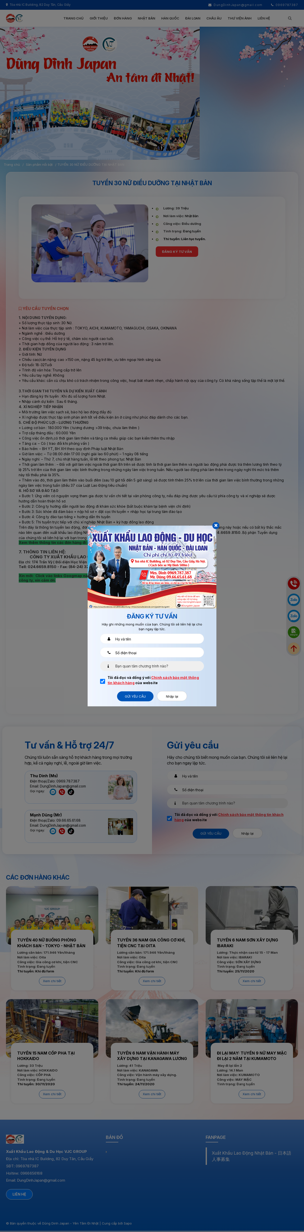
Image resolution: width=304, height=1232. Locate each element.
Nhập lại (172, 696)
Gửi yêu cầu (135, 696)
